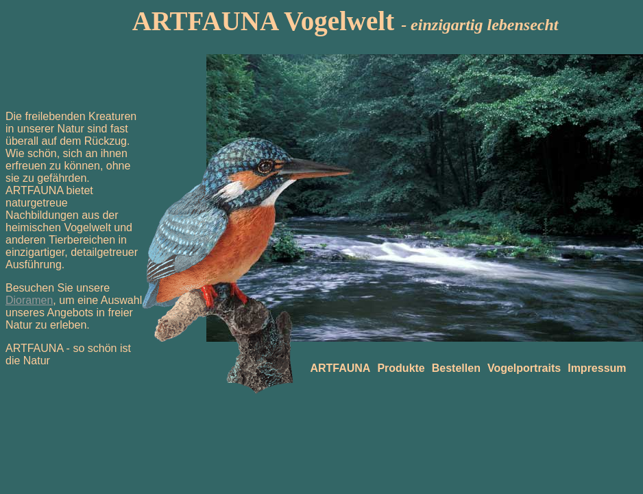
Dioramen (29, 300)
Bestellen (456, 368)
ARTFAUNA (340, 368)
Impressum (597, 368)
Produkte (400, 368)
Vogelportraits (524, 368)
